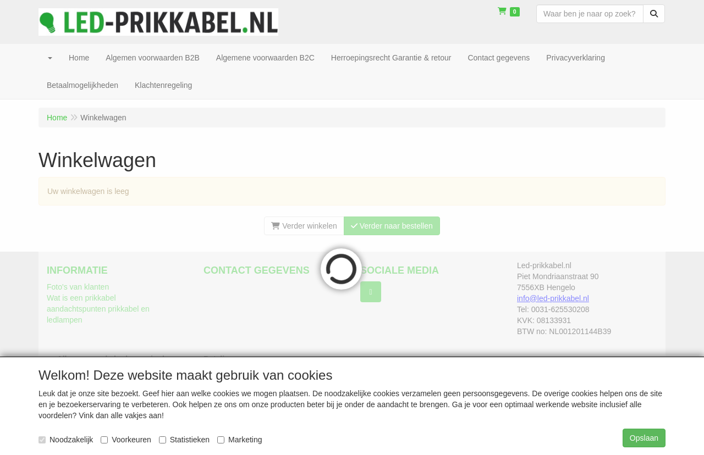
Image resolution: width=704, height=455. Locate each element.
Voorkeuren (126, 439)
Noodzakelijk (65, 439)
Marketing (239, 439)
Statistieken (184, 439)
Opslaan (644, 438)
